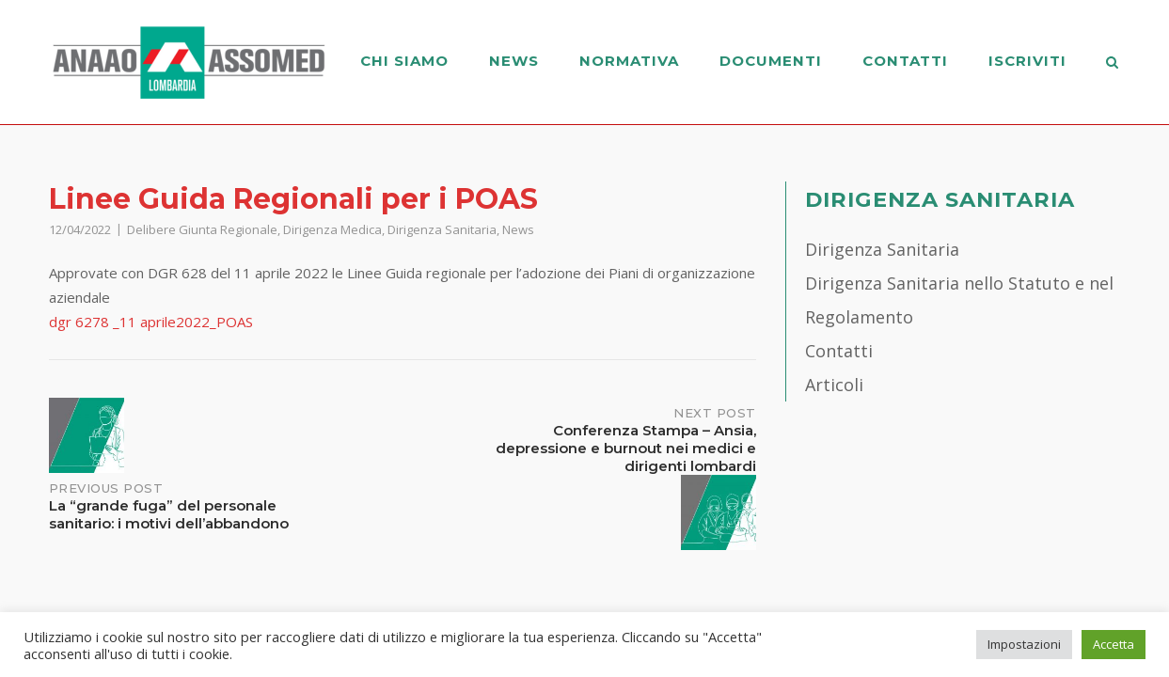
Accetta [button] (1113, 644)
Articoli (834, 384)
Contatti (905, 61)
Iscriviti (1027, 61)
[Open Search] (1113, 63)
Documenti (770, 61)
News (514, 61)
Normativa (629, 61)
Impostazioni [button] (1024, 644)
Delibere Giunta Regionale (202, 229)
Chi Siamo (404, 61)
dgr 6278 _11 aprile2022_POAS (151, 321)
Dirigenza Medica (332, 229)
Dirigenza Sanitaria (442, 229)
